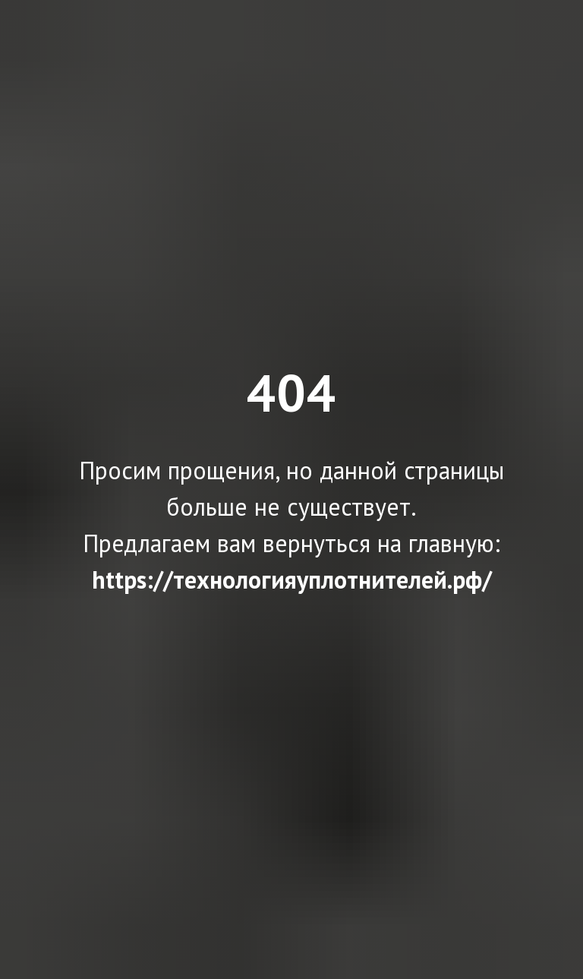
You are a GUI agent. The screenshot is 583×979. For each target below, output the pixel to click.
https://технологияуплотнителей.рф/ (292, 579)
